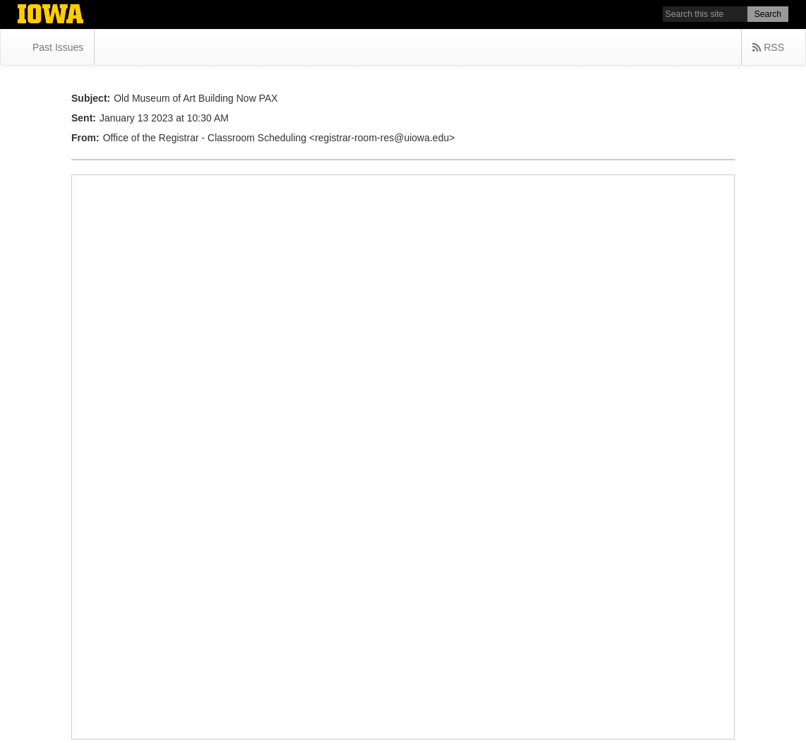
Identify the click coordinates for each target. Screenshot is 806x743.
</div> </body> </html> (403, 456)
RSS (768, 47)
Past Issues (57, 47)
